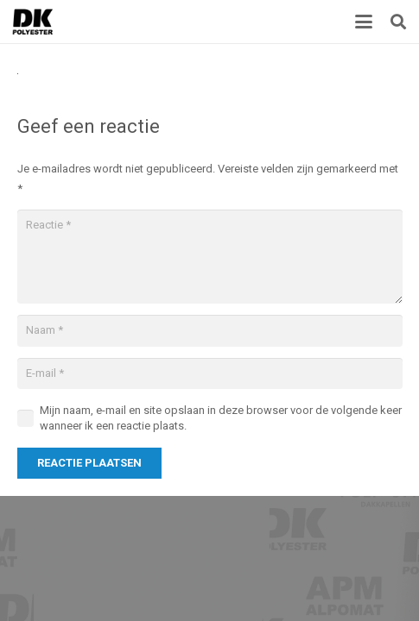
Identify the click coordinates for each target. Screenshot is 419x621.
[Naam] (210, 330)
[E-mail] (210, 373)
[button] (364, 21)
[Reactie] (210, 257)
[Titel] (32, 21)
